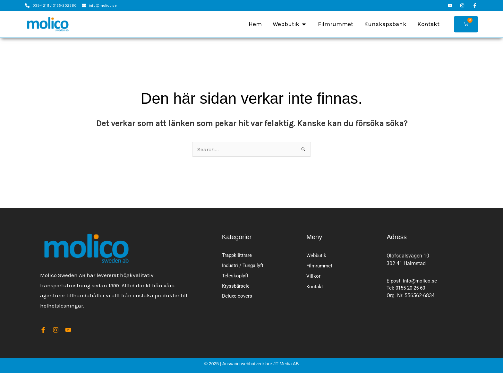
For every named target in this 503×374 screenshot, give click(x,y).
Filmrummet (320, 267)
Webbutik (317, 256)
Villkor (313, 277)
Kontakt (315, 288)
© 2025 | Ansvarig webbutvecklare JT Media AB (251, 365)
